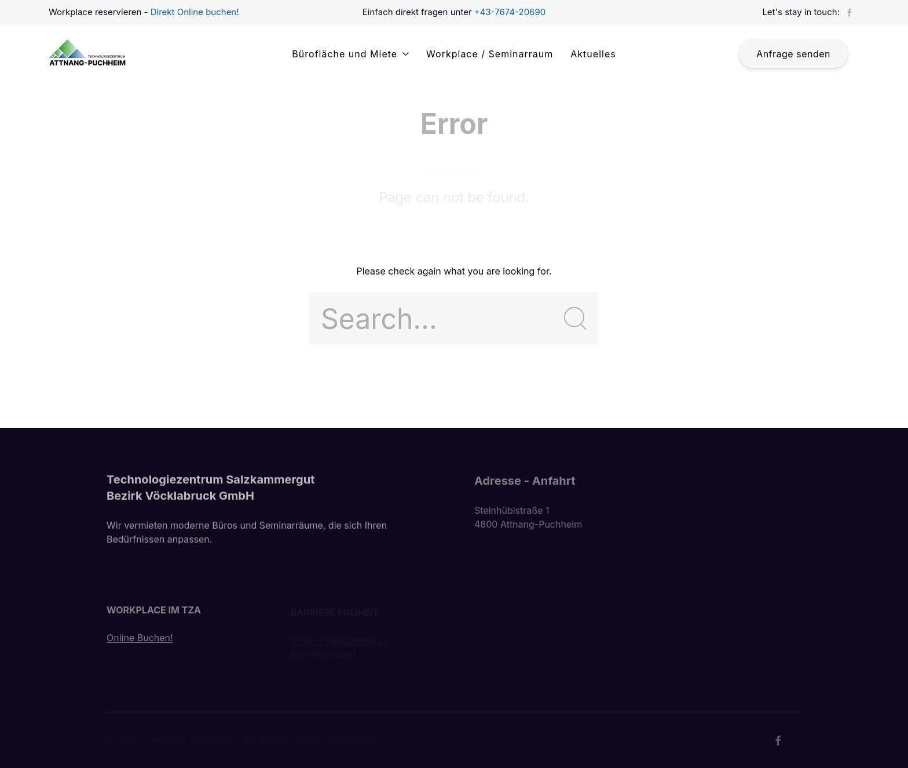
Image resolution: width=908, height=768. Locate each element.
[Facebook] (849, 12)
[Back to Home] (90, 53)
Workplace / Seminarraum (489, 54)
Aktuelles (593, 54)
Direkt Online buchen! (195, 11)
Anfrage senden (793, 54)
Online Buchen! (140, 640)
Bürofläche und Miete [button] (350, 54)
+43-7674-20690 (509, 11)
